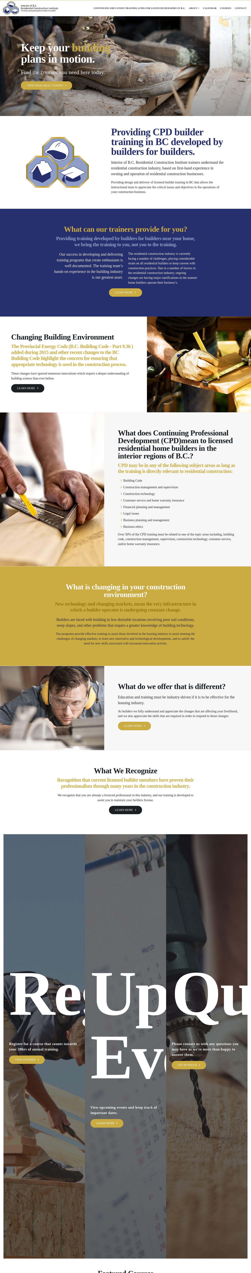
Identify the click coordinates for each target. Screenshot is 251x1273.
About (194, 8)
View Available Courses (46, 85)
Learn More (125, 292)
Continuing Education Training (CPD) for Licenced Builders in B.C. (139, 8)
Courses (225, 8)
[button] (19, 66)
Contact (241, 8)
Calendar (210, 8)
